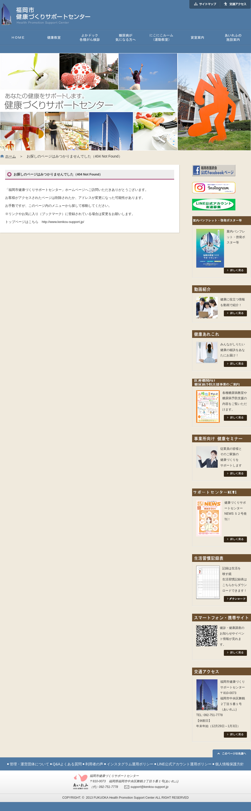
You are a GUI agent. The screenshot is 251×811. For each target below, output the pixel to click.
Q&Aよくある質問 (67, 764)
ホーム (10, 156)
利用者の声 (94, 764)
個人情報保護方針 (229, 764)
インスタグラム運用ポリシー (130, 764)
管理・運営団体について (29, 764)
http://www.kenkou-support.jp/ (63, 222)
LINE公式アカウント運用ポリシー (184, 764)
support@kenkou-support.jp (150, 787)
